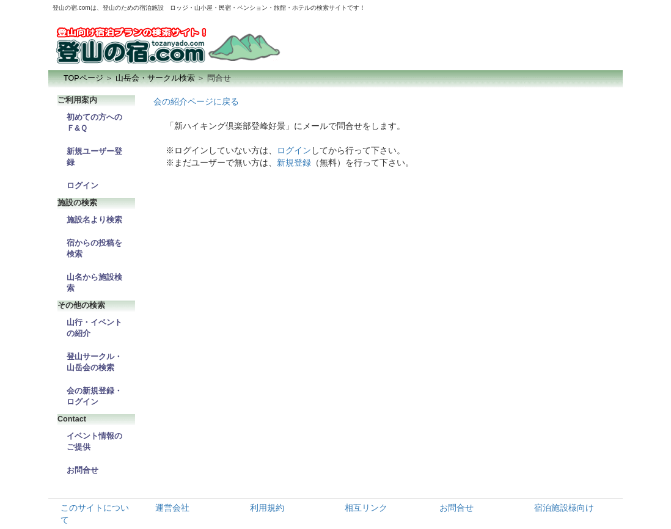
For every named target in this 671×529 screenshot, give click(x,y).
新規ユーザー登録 (94, 157)
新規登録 (294, 162)
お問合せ (82, 470)
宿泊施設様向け (564, 508)
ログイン (82, 185)
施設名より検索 (94, 220)
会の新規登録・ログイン (94, 396)
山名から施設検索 (94, 283)
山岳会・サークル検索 (155, 78)
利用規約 (267, 508)
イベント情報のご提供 (94, 441)
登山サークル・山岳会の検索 (94, 362)
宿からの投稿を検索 (94, 248)
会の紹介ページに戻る (196, 101)
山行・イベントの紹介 (94, 328)
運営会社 (172, 508)
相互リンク (366, 508)
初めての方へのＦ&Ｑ (94, 123)
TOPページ (83, 78)
